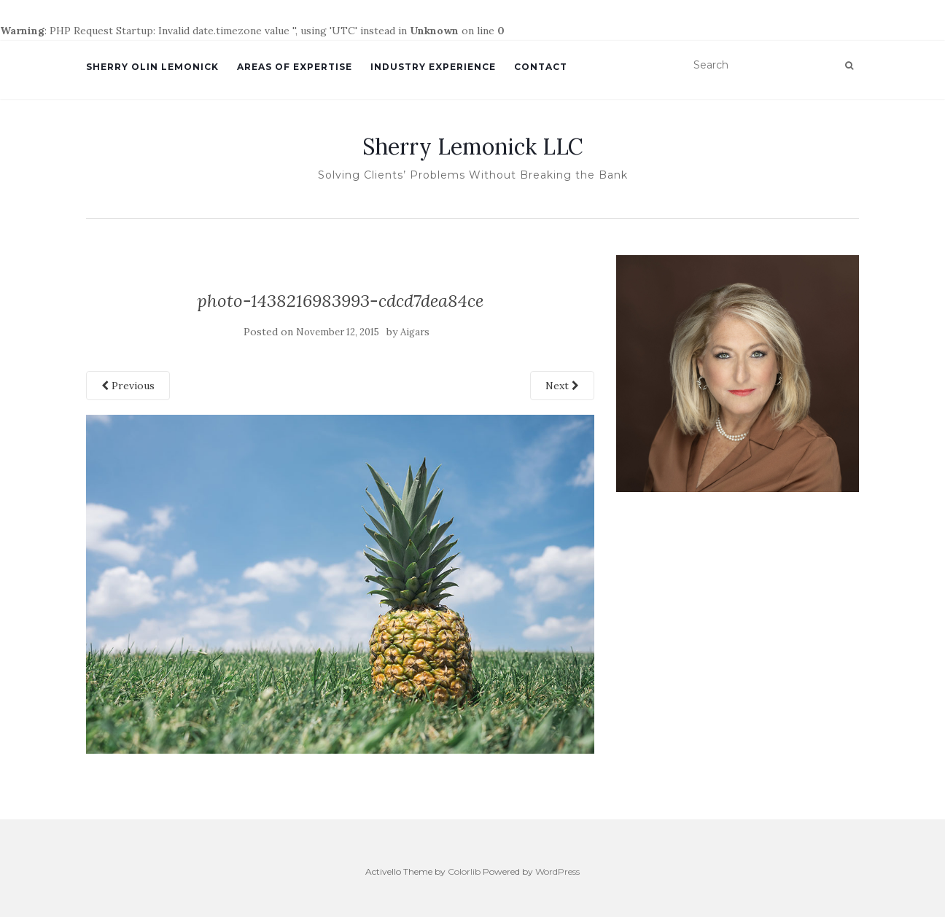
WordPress (557, 871)
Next (562, 385)
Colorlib (464, 871)
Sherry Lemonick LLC (472, 146)
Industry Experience (433, 66)
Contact (540, 66)
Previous (128, 385)
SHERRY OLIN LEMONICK (152, 66)
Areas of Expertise (294, 66)
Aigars (414, 332)
